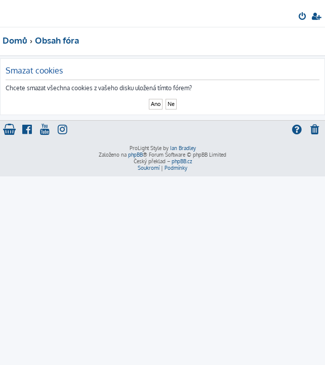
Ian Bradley (183, 148)
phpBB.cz (182, 161)
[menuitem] (303, 17)
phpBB (135, 155)
